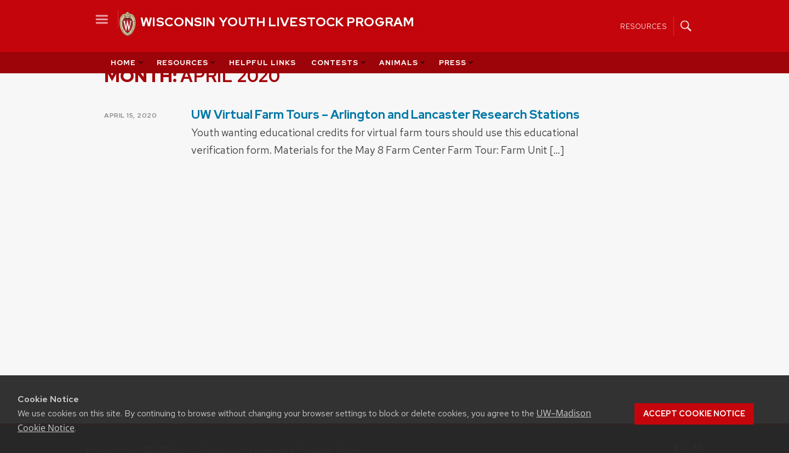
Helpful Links (262, 62)
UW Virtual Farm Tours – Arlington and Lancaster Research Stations (385, 115)
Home (128, 62)
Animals (403, 62)
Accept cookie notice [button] (694, 413)
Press (457, 62)
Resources (643, 26)
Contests (339, 62)
